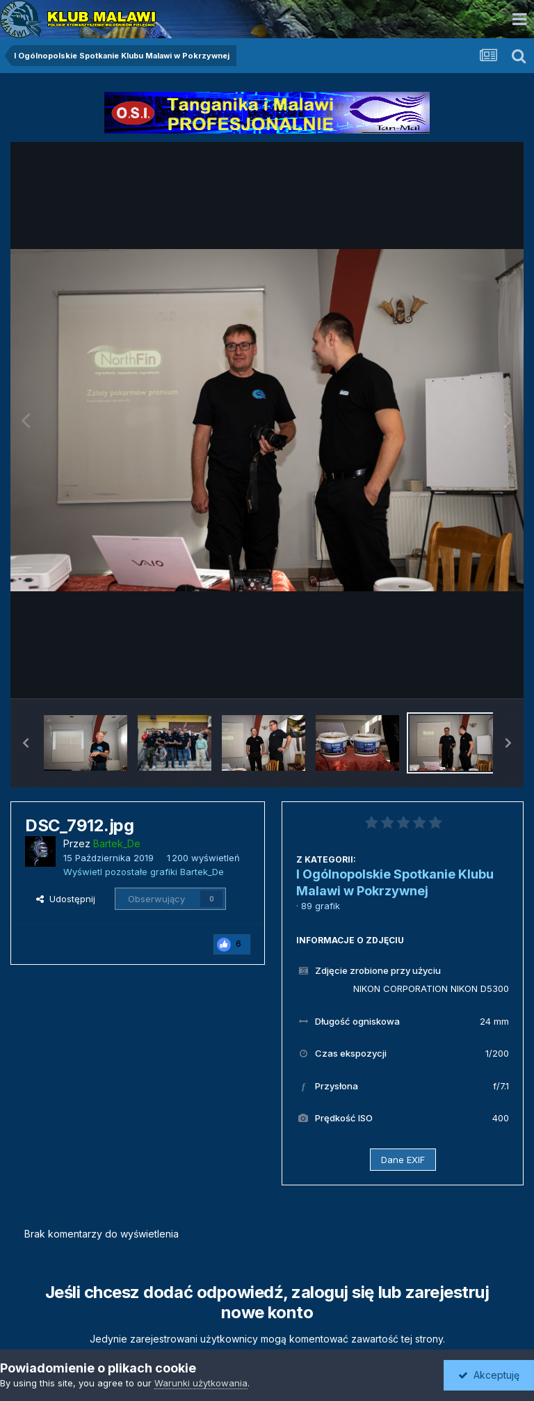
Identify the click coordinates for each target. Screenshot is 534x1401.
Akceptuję (488, 1375)
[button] (25, 743)
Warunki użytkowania (201, 1382)
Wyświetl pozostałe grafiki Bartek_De (143, 871)
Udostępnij (65, 898)
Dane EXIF (403, 1159)
